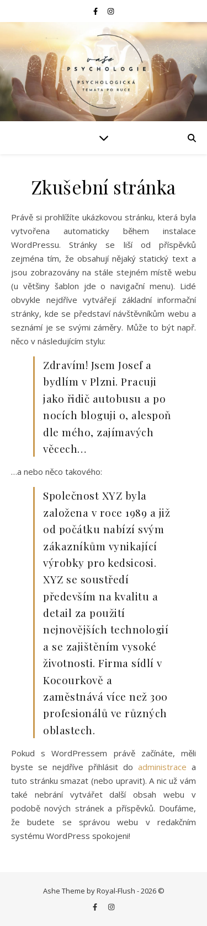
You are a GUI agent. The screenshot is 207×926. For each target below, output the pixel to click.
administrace (162, 766)
